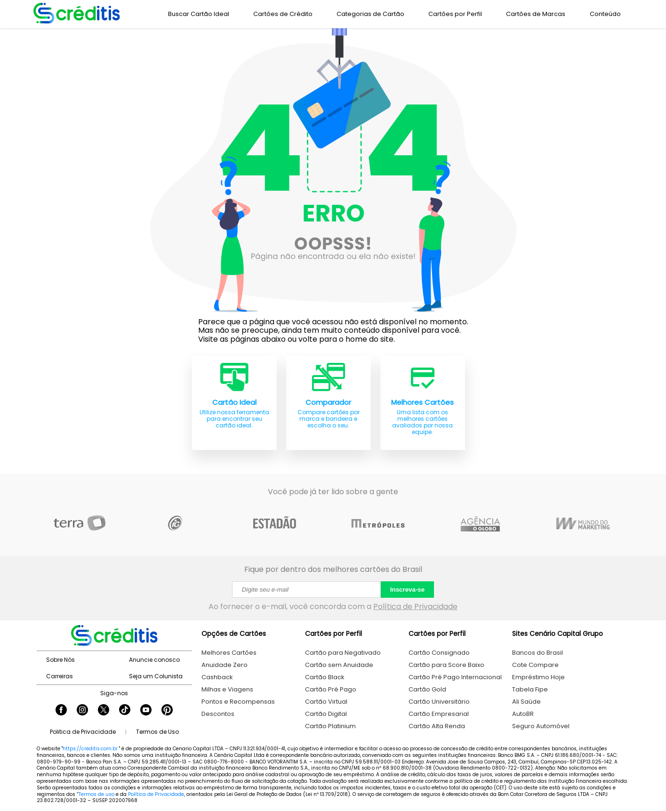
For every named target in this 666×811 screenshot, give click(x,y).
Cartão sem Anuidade (339, 664)
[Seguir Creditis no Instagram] (82, 710)
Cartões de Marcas (535, 14)
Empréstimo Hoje (538, 677)
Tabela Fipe (530, 689)
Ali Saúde (526, 701)
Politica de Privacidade (83, 732)
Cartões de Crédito (283, 14)
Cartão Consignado (439, 652)
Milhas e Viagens (227, 689)
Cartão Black (325, 677)
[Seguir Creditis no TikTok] (124, 710)
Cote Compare (535, 664)
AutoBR (523, 713)
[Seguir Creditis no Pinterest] (167, 710)
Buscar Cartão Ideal (198, 14)
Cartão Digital (326, 713)
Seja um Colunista (156, 676)
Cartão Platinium (330, 726)
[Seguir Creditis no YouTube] (146, 710)
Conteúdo (605, 14)
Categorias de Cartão (370, 14)
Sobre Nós (60, 660)
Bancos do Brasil (537, 652)
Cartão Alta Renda (437, 726)
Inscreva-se (407, 589)
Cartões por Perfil (455, 14)
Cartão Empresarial (439, 713)
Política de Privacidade (415, 606)
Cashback (217, 677)
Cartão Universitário (439, 701)
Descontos (217, 713)
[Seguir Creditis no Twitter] (103, 710)
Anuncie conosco (154, 660)
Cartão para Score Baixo (446, 664)
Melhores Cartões (229, 652)
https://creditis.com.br (90, 748)
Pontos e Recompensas (238, 701)
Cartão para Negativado (343, 652)
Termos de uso (96, 794)
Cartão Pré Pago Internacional (455, 677)
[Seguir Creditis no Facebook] (61, 710)
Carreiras (59, 676)
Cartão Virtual (326, 701)
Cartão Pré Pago (330, 689)
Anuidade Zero (224, 664)
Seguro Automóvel (541, 726)
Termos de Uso (157, 732)
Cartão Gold (427, 689)
